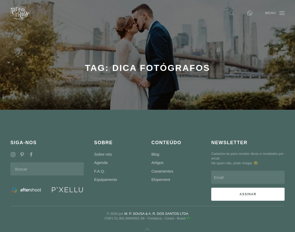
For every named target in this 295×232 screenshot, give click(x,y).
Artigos (157, 162)
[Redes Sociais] (13, 154)
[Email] (248, 177)
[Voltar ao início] (19, 13)
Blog (155, 154)
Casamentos (162, 171)
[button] (231, 13)
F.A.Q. (99, 171)
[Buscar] (47, 168)
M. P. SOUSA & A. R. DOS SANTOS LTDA (156, 214)
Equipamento (105, 179)
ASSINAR (248, 194)
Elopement (160, 179)
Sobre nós (103, 154)
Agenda (101, 162)
